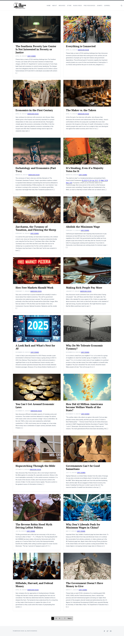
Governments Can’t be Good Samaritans (83, 467)
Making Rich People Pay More (85, 287)
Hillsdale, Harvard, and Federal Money (35, 584)
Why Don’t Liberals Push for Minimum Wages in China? (84, 526)
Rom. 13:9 (69, 183)
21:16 (89, 180)
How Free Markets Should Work (35, 287)
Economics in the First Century (35, 110)
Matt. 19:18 (104, 180)
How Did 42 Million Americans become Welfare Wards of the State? (85, 407)
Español (107, 5)
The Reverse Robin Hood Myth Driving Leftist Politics (35, 526)
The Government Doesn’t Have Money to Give (85, 584)
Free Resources (89, 5)
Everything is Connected (81, 46)
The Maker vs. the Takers (81, 110)
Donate (99, 5)
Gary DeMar (31, 56)
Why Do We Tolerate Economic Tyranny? (85, 347)
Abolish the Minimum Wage (83, 226)
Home (49, 5)
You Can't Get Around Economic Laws (36, 405)
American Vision (83, 50)
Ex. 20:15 (84, 180)
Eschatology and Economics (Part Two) (36, 169)
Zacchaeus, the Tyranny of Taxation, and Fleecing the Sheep (36, 228)
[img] (121, 5)
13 (99, 180)
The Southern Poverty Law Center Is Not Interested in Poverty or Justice (32, 49)
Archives (62, 5)
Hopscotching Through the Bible (36, 466)
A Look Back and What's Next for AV (36, 347)
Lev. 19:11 (95, 180)
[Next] (70, 618)
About (54, 5)
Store (69, 5)
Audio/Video (77, 5)
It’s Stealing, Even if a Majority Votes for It (85, 169)
